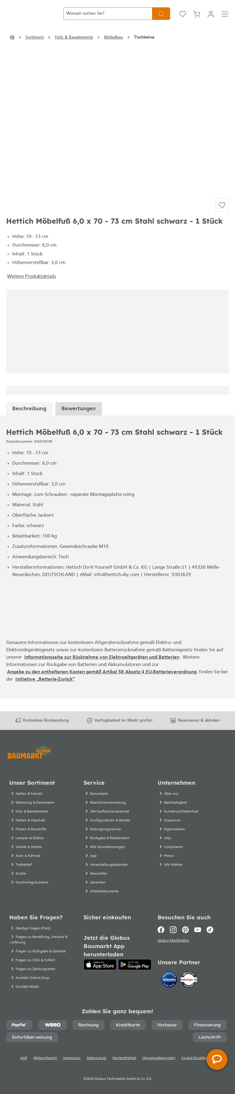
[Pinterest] (185, 930)
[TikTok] (210, 930)
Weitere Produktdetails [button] (31, 289)
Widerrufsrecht (45, 1058)
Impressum (71, 1058)
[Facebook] (162, 930)
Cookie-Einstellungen (198, 1058)
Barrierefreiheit (124, 1058)
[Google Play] (134, 964)
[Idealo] (170, 980)
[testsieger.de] (189, 980)
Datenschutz (96, 1058)
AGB (23, 1058)
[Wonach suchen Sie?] (107, 18)
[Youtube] (198, 930)
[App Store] (100, 964)
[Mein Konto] (211, 18)
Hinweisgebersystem (158, 1058)
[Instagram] (173, 930)
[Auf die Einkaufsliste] (222, 216)
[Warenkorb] (197, 18)
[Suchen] (161, 18)
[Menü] (225, 18)
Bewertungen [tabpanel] (79, 422)
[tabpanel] (29, 421)
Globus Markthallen (174, 941)
